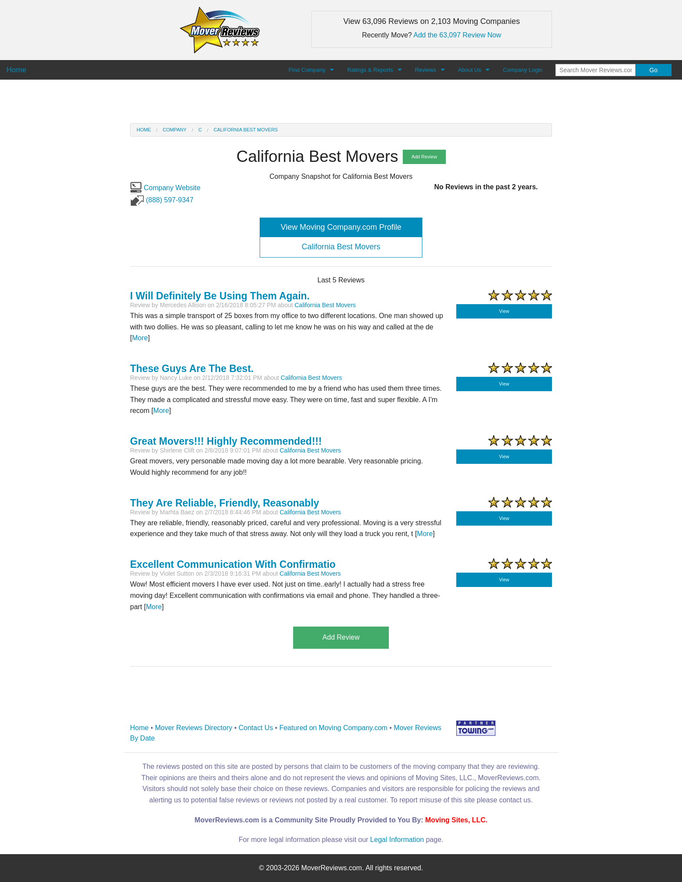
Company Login (522, 70)
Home (144, 129)
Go (653, 70)
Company (175, 129)
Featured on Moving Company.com (333, 727)
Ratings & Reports (370, 70)
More (139, 338)
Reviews (425, 70)
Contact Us (256, 727)
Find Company (307, 70)
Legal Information (397, 839)
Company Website (165, 187)
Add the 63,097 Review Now (457, 35)
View (504, 311)
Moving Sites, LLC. (456, 820)
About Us (469, 70)
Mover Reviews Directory (193, 727)
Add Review (424, 156)
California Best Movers (246, 129)
